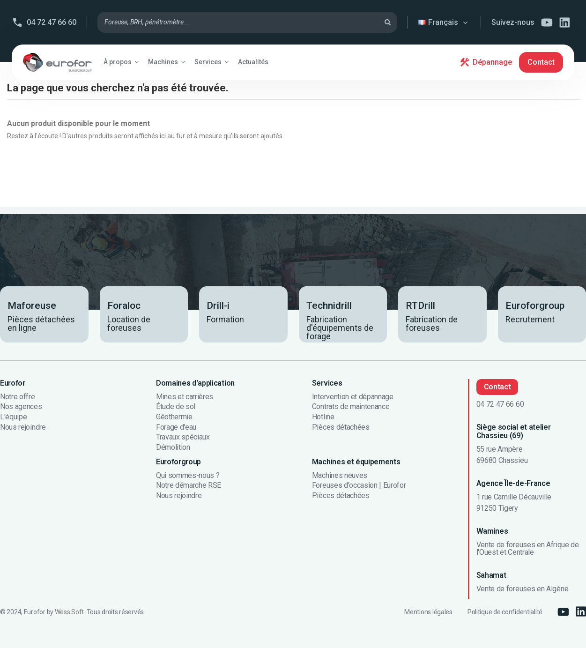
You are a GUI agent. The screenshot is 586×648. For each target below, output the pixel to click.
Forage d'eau (176, 427)
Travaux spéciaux (183, 437)
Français (444, 22)
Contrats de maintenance (351, 406)
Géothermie (174, 417)
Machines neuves (339, 475)
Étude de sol (175, 406)
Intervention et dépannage (352, 397)
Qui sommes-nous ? (188, 475)
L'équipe (13, 417)
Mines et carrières (184, 397)
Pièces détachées (341, 427)
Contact (541, 62)
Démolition (173, 447)
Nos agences (21, 406)
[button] (121, 61)
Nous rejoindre (23, 427)
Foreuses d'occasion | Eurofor (359, 485)
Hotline (323, 417)
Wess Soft (69, 612)
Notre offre (17, 397)
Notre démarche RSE (188, 485)
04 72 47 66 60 (51, 22)
